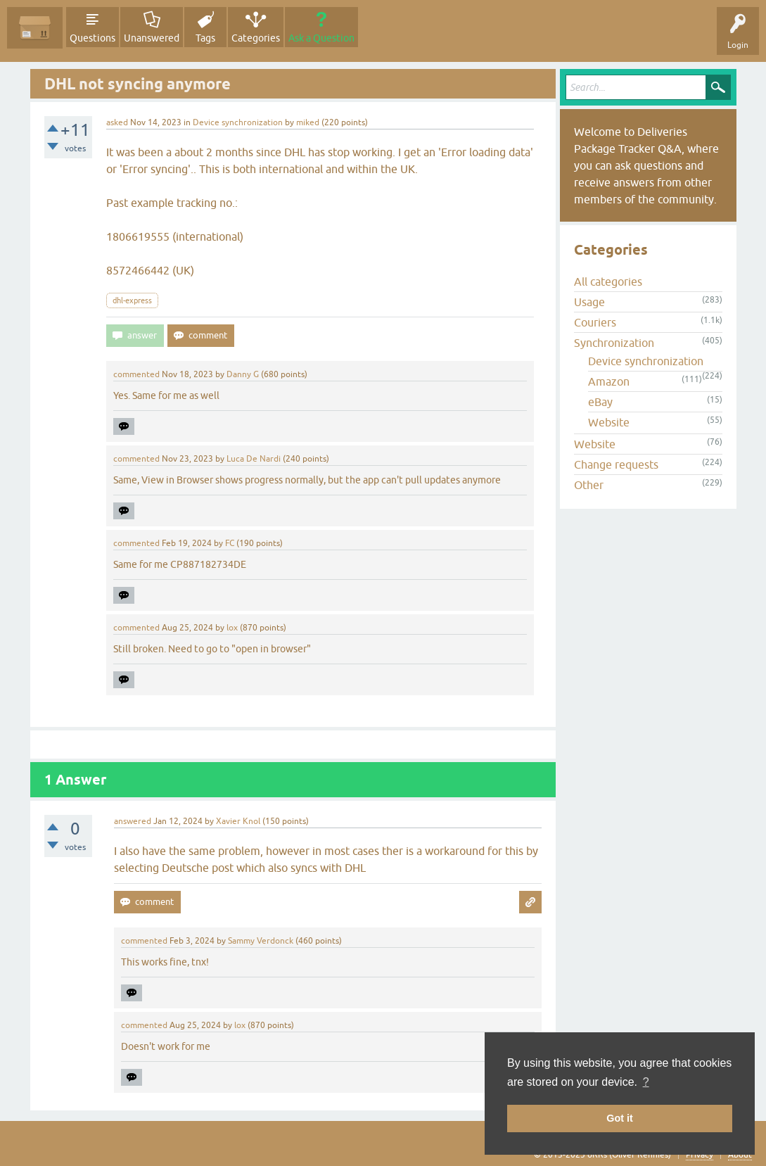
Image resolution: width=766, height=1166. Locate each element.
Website (609, 422)
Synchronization (614, 342)
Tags (205, 38)
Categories (255, 38)
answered (132, 821)
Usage (589, 302)
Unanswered (151, 38)
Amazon (609, 381)
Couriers (595, 322)
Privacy (699, 1155)
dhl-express (132, 300)
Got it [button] (619, 1118)
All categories (608, 281)
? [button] (646, 1082)
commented (136, 374)
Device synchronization (238, 122)
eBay (600, 401)
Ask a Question (321, 38)
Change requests (616, 464)
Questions (92, 38)
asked (117, 122)
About (740, 1155)
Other (589, 485)
